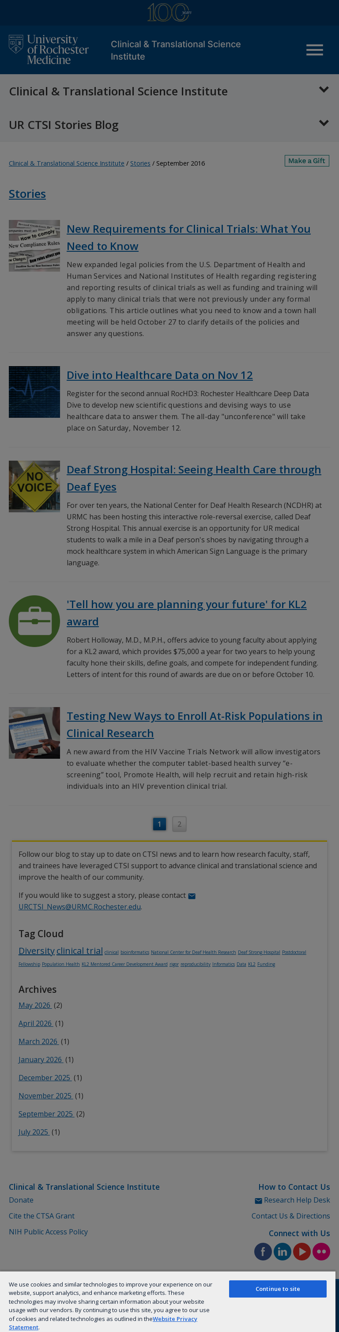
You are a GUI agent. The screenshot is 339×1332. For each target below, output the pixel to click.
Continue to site (278, 1289)
